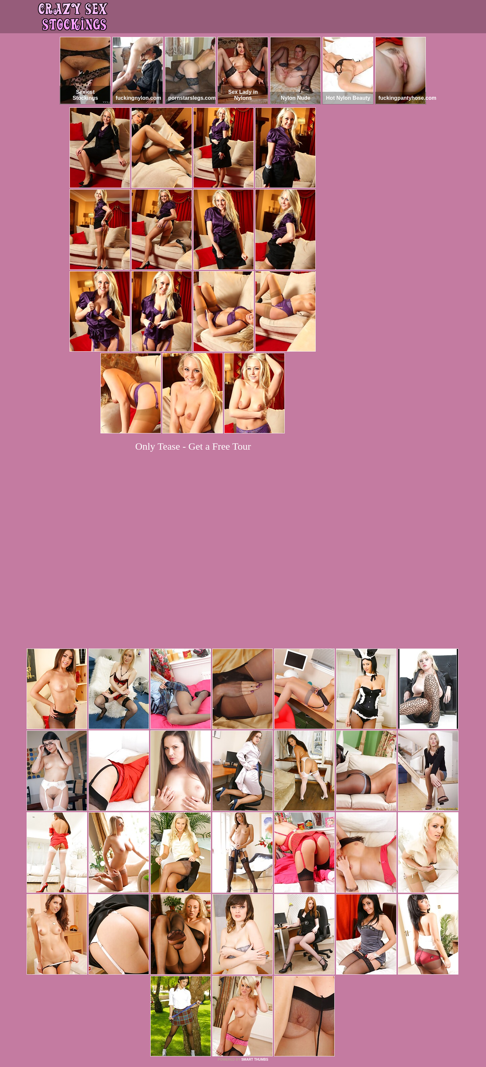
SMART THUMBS (254, 969)
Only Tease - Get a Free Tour (193, 446)
